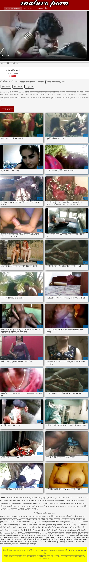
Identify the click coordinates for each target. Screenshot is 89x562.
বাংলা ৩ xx (6, 509)
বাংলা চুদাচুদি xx (31, 506)
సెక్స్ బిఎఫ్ (72, 516)
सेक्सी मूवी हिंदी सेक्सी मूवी (64, 527)
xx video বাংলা (36, 498)
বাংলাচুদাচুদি (81, 516)
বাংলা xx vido (54, 503)
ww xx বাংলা (15, 498)
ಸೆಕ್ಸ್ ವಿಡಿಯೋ (57, 524)
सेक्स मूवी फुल (23, 527)
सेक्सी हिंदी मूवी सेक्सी (64, 537)
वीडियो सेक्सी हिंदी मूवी (36, 530)
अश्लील (56, 530)
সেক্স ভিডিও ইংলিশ (6, 519)
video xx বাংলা (5, 498)
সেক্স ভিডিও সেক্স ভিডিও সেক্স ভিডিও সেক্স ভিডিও (45, 519)
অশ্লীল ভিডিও (52, 527)
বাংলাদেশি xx (15, 509)
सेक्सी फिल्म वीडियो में (20, 541)
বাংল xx (5, 501)
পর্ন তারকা (13, 530)
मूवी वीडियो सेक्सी (32, 541)
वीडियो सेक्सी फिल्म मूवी (6, 537)
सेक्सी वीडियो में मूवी (5, 544)
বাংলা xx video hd (43, 503)
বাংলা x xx (50, 501)
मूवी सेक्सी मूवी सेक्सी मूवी (73, 533)
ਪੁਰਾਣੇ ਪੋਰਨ (79, 535)
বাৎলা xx (23, 509)
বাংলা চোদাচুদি (64, 516)
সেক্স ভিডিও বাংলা (10, 522)
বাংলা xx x (74, 503)
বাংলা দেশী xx (52, 506)
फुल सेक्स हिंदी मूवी (45, 539)
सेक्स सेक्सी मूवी (48, 530)
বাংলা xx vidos (65, 503)
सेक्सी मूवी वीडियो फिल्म (67, 541)
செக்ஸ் (61, 530)
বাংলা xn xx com (60, 501)
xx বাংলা (59, 498)
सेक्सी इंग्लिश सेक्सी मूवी (32, 533)
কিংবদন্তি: (44, 4)
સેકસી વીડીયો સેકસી (30, 524)
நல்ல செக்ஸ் (70, 535)
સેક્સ (39, 524)
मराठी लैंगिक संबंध (34, 539)
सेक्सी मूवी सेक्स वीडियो (38, 537)
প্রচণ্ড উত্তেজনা (29, 8)
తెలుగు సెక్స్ (68, 530)
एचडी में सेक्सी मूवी (53, 541)
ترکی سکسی (42, 541)
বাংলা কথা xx (21, 506)
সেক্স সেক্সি (31, 527)
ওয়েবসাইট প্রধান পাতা (13, 8)
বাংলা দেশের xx (63, 506)
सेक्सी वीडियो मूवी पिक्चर (63, 522)
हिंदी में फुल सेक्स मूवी (58, 533)
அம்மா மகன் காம (6, 516)
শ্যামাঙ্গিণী (41, 82)
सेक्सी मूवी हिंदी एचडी (79, 530)
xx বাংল (52, 498)
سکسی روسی (36, 522)
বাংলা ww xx (41, 501)
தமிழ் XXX (76, 524)
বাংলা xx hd (71, 501)
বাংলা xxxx (42, 516)
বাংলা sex (21, 533)
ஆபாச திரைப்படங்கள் (20, 539)
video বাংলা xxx (19, 516)
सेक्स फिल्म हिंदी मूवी (23, 530)
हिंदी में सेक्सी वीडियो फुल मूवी (56, 535)
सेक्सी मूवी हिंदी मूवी (41, 527)
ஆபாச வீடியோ (77, 522)
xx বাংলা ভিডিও (68, 498)
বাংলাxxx (16, 519)
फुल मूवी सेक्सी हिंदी (51, 537)
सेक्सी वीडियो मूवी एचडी (15, 524)
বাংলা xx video (16, 503)
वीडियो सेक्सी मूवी (61, 539)
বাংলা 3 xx (12, 501)
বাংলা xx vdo (80, 501)
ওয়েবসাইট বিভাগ (43, 8)
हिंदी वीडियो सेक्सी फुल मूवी (22, 537)
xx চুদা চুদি (29, 86)
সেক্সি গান (15, 544)
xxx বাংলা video (31, 516)
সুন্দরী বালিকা (6, 86)
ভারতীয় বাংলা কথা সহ (27, 82)
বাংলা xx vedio (5, 503)
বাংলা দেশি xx (42, 506)
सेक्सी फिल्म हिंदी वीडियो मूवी (28, 544)
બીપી (53, 539)
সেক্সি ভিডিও (67, 524)
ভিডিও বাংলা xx (32, 509)
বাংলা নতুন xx (74, 506)
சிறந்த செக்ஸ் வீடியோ (8, 533)
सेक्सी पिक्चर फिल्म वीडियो (74, 539)
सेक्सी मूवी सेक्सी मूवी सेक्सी (10, 527)
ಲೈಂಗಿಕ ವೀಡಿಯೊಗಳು (24, 522)
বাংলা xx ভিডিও (10, 506)
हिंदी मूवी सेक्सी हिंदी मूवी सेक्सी (80, 537)
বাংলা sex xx (21, 501)
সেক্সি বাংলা (24, 519)
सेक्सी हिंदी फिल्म (6, 539)
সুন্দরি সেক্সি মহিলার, (54, 82)
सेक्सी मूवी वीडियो (47, 524)
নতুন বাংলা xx (79, 498)
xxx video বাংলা (45, 533)
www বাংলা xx (25, 498)
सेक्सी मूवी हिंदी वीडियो (48, 522)
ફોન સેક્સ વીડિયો (80, 541)
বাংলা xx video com (29, 503)
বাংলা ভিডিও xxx (52, 516)
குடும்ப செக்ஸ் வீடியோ (38, 535)
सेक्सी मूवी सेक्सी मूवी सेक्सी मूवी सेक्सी (17, 535)
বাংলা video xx (31, 501)
